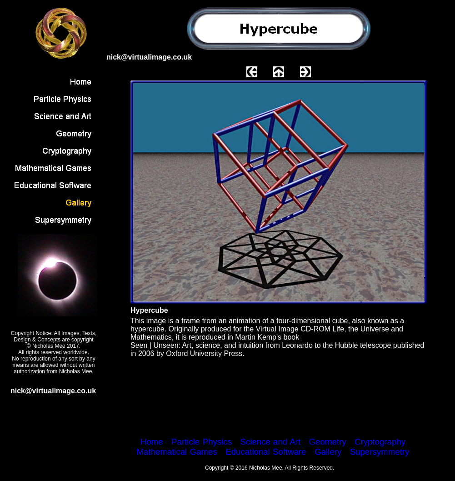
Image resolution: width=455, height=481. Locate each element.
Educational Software (265, 451)
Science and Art (270, 441)
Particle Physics (201, 441)
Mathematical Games (176, 451)
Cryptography (380, 441)
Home (151, 441)
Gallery (328, 451)
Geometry (327, 441)
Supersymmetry (380, 451)
